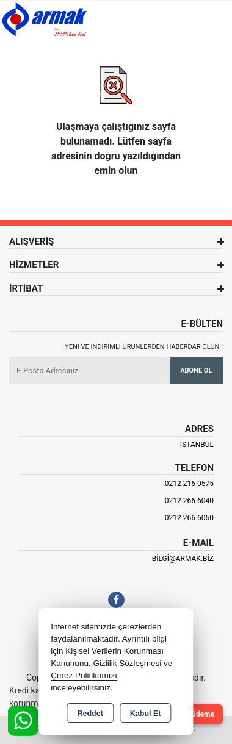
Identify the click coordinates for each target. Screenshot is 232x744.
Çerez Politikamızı (84, 675)
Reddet (90, 713)
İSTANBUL (197, 444)
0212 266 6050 (189, 517)
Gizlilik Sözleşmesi (127, 663)
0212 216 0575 (189, 483)
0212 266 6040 (189, 500)
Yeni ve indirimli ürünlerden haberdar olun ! (144, 347)
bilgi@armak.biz (183, 558)
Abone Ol (196, 370)
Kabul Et (145, 713)
